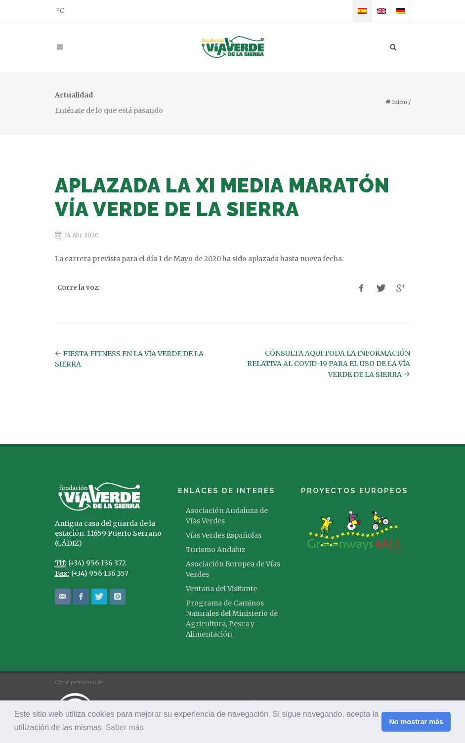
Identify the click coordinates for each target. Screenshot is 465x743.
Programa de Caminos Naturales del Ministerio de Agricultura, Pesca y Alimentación (232, 619)
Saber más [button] (124, 727)
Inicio (396, 101)
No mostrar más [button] (416, 722)
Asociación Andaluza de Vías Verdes (227, 515)
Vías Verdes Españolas (223, 535)
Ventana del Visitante (221, 588)
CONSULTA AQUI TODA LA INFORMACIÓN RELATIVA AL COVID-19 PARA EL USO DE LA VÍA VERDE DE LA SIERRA (328, 364)
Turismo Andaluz (216, 549)
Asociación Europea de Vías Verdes (233, 569)
